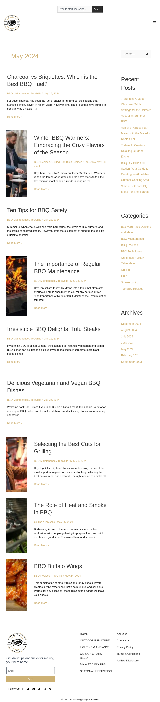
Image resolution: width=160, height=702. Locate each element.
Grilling (55, 162)
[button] (154, 23)
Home (84, 633)
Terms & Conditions (128, 653)
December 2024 (131, 323)
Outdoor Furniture (95, 640)
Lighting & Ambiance (95, 647)
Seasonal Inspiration (96, 671)
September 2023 (131, 361)
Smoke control (130, 282)
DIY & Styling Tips (93, 664)
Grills (124, 276)
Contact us (123, 640)
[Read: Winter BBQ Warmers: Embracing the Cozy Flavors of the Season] (16, 163)
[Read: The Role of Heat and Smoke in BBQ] (16, 525)
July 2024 (127, 336)
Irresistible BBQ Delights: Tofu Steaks (54, 329)
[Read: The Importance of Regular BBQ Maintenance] (16, 286)
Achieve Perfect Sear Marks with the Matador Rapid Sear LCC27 (135, 133)
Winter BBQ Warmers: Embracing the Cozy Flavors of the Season (69, 145)
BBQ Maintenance (18, 93)
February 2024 (130, 355)
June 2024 (127, 342)
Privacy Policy (125, 647)
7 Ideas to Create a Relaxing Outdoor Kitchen (133, 151)
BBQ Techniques (131, 251)
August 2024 (129, 330)
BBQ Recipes (42, 162)
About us (122, 633)
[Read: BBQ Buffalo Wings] (16, 584)
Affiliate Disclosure (128, 660)
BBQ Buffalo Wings (58, 566)
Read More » (14, 116)
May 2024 (127, 349)
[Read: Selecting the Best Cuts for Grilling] (16, 464)
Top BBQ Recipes (71, 162)
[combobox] (74, 9)
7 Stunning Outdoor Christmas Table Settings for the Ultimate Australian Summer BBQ (136, 110)
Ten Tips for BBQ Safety (37, 210)
